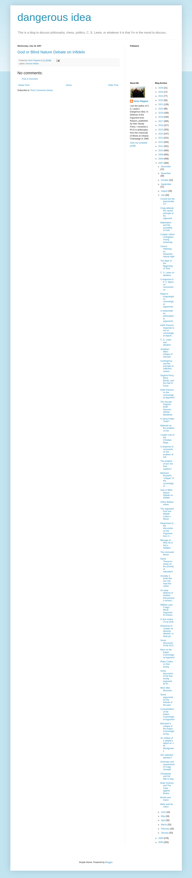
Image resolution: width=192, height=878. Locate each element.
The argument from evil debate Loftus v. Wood (167, 514)
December (166, 166)
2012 (161, 142)
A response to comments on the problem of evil (166, 451)
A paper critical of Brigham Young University (167, 238)
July (163, 195)
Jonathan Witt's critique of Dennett (166, 353)
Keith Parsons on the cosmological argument (167, 394)
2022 (161, 100)
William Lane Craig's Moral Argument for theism (166, 610)
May (163, 816)
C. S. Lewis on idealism (167, 273)
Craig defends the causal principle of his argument (167, 213)
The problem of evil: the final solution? (166, 465)
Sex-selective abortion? (166, 756)
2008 (161, 158)
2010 (161, 150)
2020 (161, 108)
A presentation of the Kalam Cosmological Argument (167, 714)
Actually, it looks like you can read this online (166, 581)
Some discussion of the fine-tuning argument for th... (166, 677)
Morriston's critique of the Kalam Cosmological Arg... (167, 728)
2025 (161, 88)
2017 (161, 121)
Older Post (113, 85)
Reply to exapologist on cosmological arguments (167, 300)
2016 (161, 125)
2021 (161, 104)
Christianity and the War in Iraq (166, 776)
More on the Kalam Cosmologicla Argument (167, 653)
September (166, 184)
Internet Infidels (32, 63)
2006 (161, 838)
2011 (161, 146)
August (164, 191)
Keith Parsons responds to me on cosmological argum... (167, 330)
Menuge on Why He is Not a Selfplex (166, 544)
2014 (161, 133)
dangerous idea (54, 17)
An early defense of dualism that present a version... (167, 595)
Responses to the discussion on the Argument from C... (166, 529)
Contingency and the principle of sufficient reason (166, 366)
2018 (161, 117)
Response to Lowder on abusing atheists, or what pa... (167, 631)
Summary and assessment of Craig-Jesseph (167, 766)
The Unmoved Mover (167, 553)
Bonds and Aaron (165, 798)
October (165, 180)
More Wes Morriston (166, 689)
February (165, 828)
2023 (161, 96)
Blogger (109, 862)
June (163, 812)
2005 (161, 842)
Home (69, 85)
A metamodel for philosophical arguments (167, 316)
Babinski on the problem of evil (167, 428)
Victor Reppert (141, 101)
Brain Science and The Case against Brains (167, 788)
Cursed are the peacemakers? (167, 201)
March (164, 824)
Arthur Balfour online (167, 503)
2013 (161, 138)
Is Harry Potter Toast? (167, 420)
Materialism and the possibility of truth (166, 226)
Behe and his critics (166, 805)
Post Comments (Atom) (42, 90)
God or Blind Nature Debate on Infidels (51, 52)
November (166, 173)
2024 (161, 92)
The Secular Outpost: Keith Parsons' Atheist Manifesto (166, 408)
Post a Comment (30, 79)
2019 (161, 113)
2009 (161, 154)
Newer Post (23, 85)
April (163, 820)
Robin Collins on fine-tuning (166, 664)
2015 (161, 129)
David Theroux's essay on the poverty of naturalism (167, 565)
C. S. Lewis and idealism (165, 342)
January (165, 833)
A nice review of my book (167, 620)
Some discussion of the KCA (166, 643)
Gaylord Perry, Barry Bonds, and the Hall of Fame (167, 380)
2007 (161, 163)
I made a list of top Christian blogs (167, 439)
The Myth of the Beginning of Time (166, 265)
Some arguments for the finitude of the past (166, 699)
